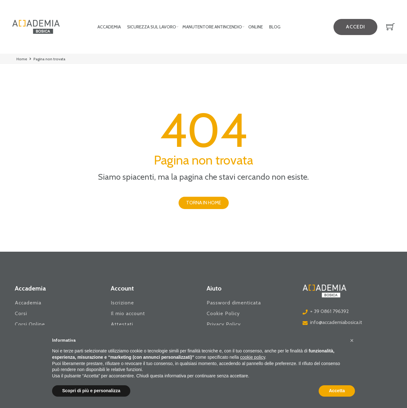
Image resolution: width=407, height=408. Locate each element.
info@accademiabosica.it (336, 322)
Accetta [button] (337, 390)
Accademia (109, 27)
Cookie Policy (223, 313)
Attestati (122, 324)
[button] (204, 203)
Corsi (21, 313)
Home (21, 59)
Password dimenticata (234, 303)
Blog (274, 27)
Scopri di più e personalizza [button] (91, 390)
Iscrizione (122, 303)
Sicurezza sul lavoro (151, 27)
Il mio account (128, 313)
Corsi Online (30, 324)
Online (255, 27)
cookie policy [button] (252, 357)
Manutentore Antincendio (212, 27)
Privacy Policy (224, 324)
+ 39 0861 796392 (329, 311)
